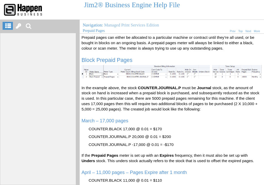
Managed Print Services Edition (131, 25)
